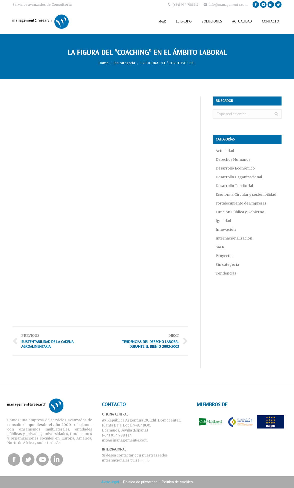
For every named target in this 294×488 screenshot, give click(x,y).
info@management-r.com (228, 4)
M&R (220, 247)
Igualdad (223, 220)
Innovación (226, 229)
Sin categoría (124, 63)
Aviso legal (110, 482)
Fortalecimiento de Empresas (241, 203)
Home (103, 63)
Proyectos (224, 256)
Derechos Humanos (233, 159)
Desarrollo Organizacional (239, 177)
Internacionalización (234, 238)
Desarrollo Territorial (234, 186)
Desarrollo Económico (235, 168)
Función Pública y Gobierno (240, 212)
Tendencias (226, 273)
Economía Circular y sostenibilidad (246, 194)
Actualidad (225, 150)
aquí (144, 460)
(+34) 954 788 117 (185, 4)
